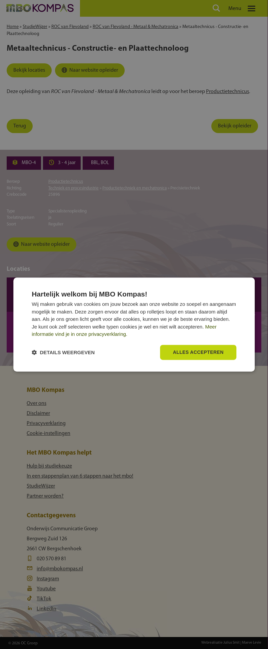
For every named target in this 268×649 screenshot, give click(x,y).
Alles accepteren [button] (198, 352)
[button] (63, 352)
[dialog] (134, 324)
